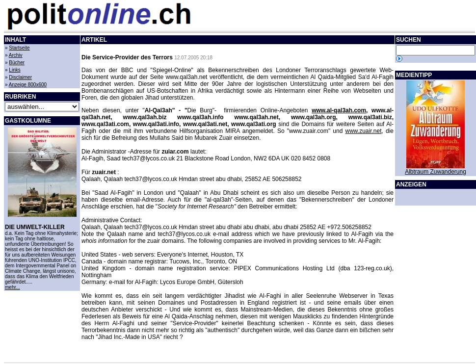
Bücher (17, 62)
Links (14, 70)
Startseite (19, 48)
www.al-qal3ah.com (339, 110)
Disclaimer (20, 77)
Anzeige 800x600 (28, 84)
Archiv (16, 55)
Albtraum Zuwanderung (435, 171)
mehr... (12, 287)
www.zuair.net (363, 131)
